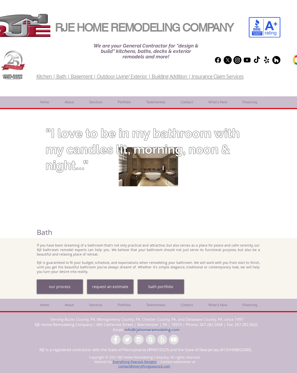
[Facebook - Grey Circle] (116, 340)
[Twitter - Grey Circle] (127, 340)
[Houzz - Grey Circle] (151, 340)
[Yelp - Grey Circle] (162, 340)
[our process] (60, 287)
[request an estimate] (110, 287)
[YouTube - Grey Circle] (174, 340)
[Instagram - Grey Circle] (139, 340)
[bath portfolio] (161, 287)
